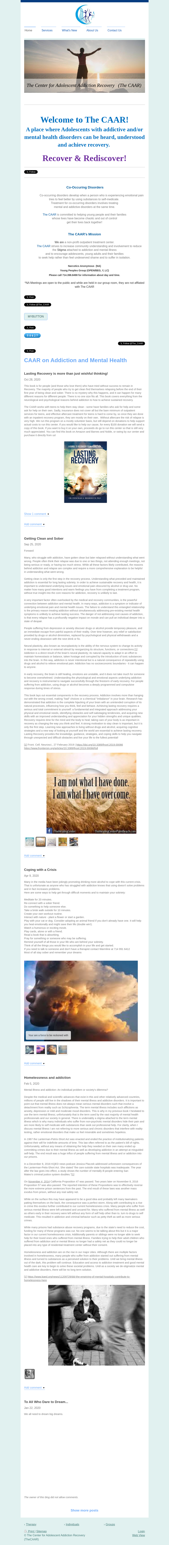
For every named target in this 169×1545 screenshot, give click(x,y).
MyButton (36, 316)
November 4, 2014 (39, 1181)
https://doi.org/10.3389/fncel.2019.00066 (99, 744)
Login (141, 1531)
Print (29, 1531)
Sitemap (41, 1531)
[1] (136, 649)
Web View (138, 1535)
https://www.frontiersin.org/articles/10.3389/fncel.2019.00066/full (61, 748)
